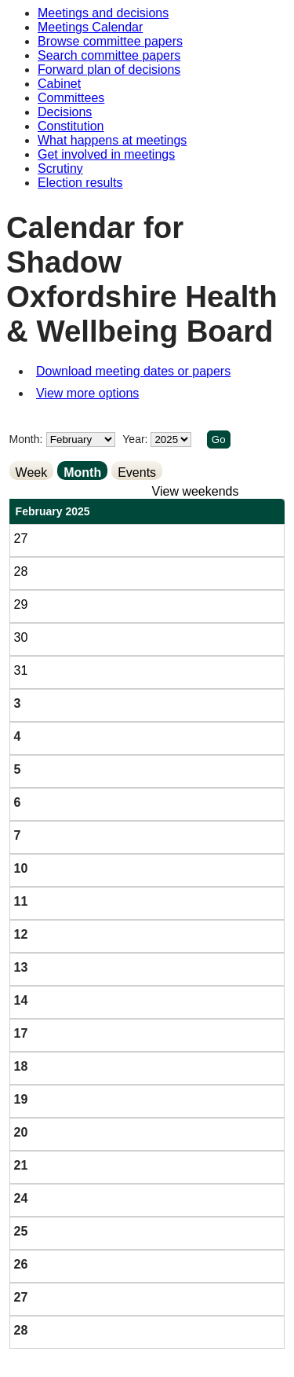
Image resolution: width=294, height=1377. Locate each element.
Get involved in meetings (106, 154)
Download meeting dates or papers (133, 371)
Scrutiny (60, 168)
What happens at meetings (112, 140)
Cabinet (59, 83)
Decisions (65, 112)
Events (137, 472)
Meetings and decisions (103, 13)
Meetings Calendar (90, 27)
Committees (71, 97)
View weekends (195, 491)
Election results (80, 182)
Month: (26, 439)
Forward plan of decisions (109, 69)
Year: (136, 439)
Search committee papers (109, 55)
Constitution (71, 126)
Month (82, 472)
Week (32, 472)
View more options (87, 393)
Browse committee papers (110, 41)
